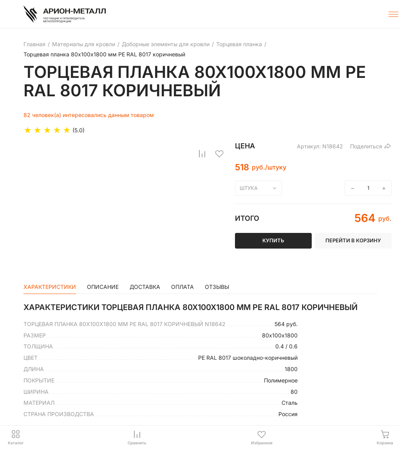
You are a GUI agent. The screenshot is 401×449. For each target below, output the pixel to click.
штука (249, 188)
